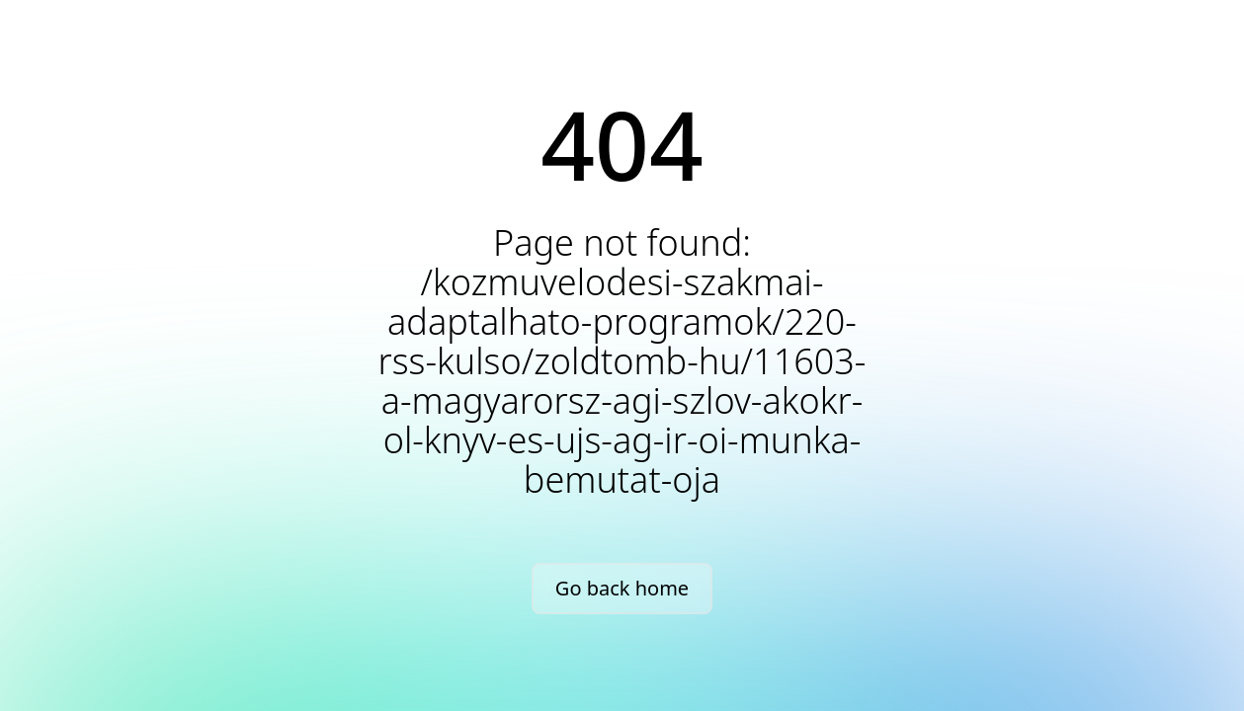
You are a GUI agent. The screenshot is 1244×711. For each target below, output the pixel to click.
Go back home (622, 588)
